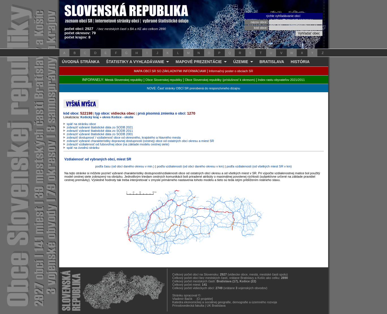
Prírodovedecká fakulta (188, 305)
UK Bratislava (216, 305)
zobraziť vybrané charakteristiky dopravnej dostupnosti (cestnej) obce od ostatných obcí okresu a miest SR (140, 141)
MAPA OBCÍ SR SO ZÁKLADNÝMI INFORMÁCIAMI (170, 71)
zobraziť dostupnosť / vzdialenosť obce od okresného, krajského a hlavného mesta (124, 137)
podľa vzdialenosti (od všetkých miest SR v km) (259, 166)
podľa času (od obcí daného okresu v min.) (124, 166)
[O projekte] (205, 298)
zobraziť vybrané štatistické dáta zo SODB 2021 (100, 127)
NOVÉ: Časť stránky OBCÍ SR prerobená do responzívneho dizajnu (193, 88)
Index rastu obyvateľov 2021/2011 (281, 79)
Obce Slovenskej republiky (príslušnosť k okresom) (220, 79)
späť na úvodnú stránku (83, 147)
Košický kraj (89, 117)
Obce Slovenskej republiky (164, 79)
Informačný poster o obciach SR (231, 71)
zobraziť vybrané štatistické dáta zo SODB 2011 (100, 130)
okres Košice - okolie (117, 117)
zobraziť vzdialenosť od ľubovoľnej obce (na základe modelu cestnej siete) (118, 144)
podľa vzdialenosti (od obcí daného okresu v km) (190, 166)
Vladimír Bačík (182, 298)
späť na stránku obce (81, 124)
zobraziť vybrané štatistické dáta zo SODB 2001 (100, 134)
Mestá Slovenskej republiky (123, 79)
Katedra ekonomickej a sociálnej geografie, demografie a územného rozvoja (224, 302)
